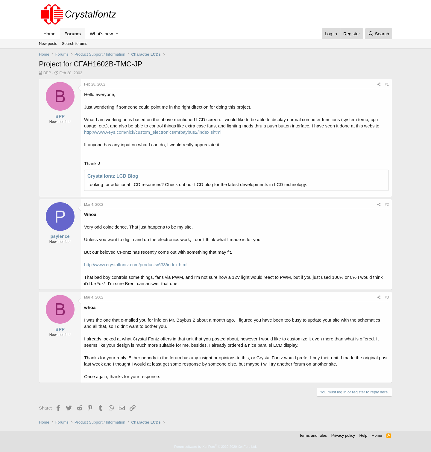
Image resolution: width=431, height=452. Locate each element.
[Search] (378, 33)
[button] (117, 33)
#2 (387, 205)
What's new (101, 33)
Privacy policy (343, 435)
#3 (387, 297)
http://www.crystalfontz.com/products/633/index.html (135, 264)
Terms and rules (313, 435)
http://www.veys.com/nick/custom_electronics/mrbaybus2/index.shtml (152, 132)
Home (49, 33)
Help (363, 435)
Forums (72, 33)
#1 (387, 84)
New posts (48, 43)
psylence (59, 236)
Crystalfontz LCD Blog (112, 176)
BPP (47, 73)
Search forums (74, 43)
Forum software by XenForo (215, 446)
